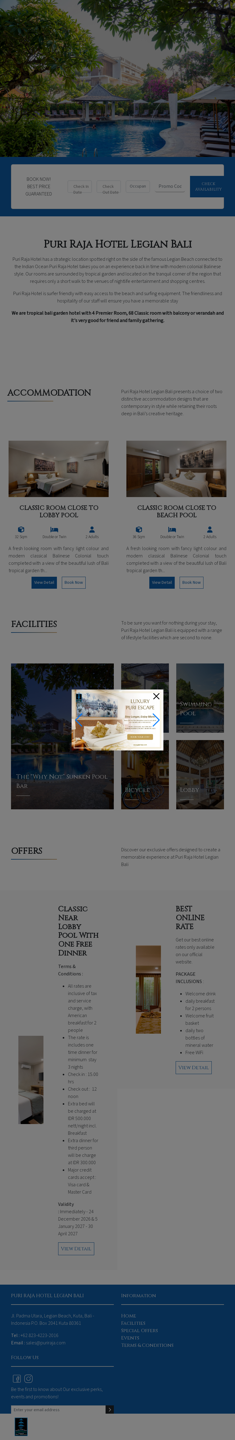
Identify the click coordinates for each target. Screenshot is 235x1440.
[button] (156, 720)
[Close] (156, 696)
